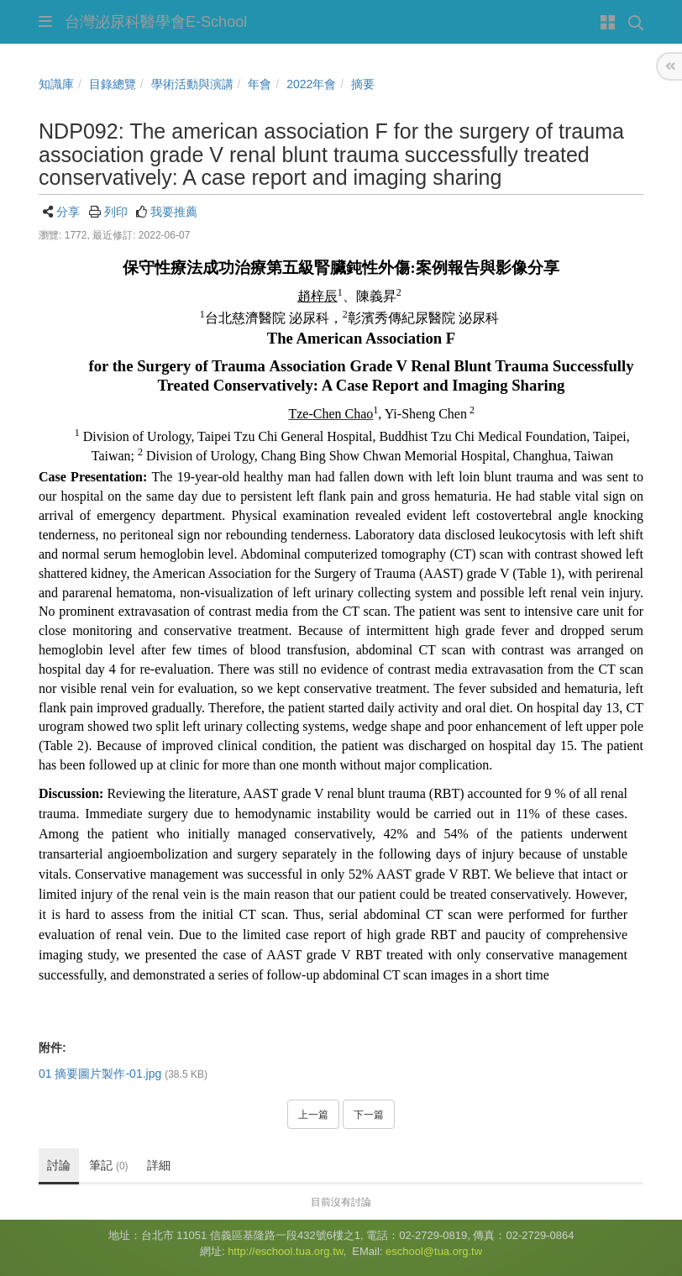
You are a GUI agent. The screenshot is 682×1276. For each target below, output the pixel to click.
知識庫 (56, 84)
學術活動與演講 (192, 84)
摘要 (363, 84)
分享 (68, 211)
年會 (259, 84)
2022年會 (311, 84)
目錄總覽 (112, 84)
